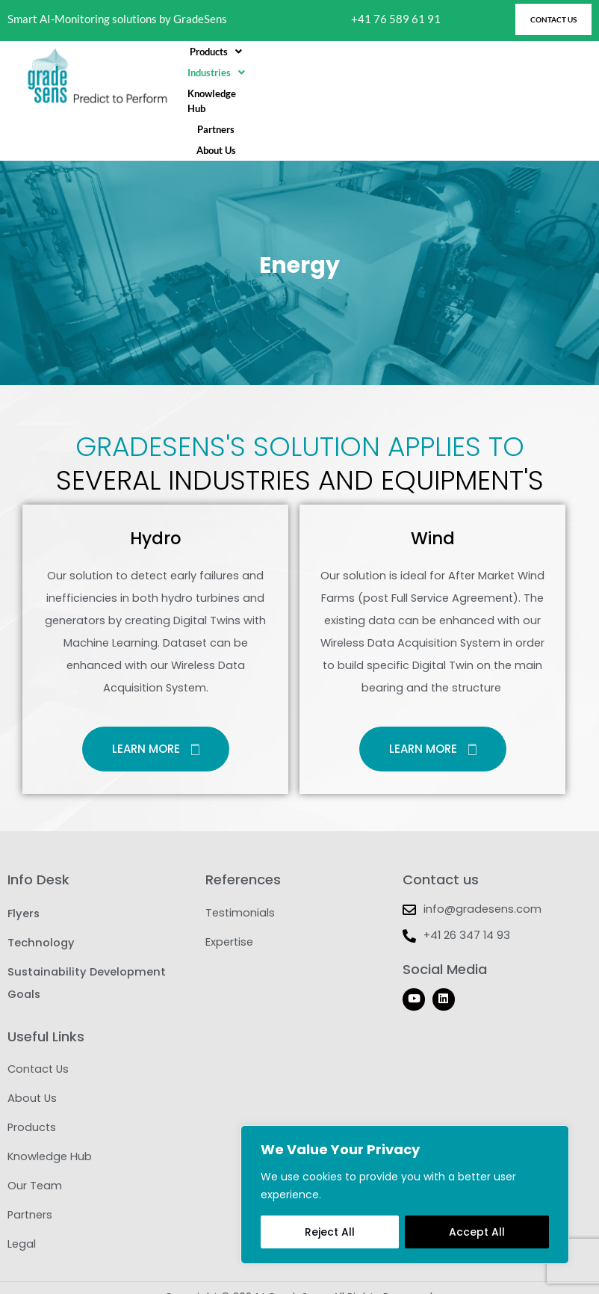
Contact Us (38, 1041)
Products (242, 76)
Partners (466, 76)
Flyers (23, 884)
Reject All (330, 1231)
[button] (242, 76)
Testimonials (240, 884)
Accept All (477, 1231)
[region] (404, 1194)
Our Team (34, 1160)
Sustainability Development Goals (86, 955)
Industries (315, 76)
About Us (523, 76)
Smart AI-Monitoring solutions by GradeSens (117, 19)
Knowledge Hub (395, 76)
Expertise (229, 914)
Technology (40, 914)
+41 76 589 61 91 (396, 19)
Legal (21, 1220)
